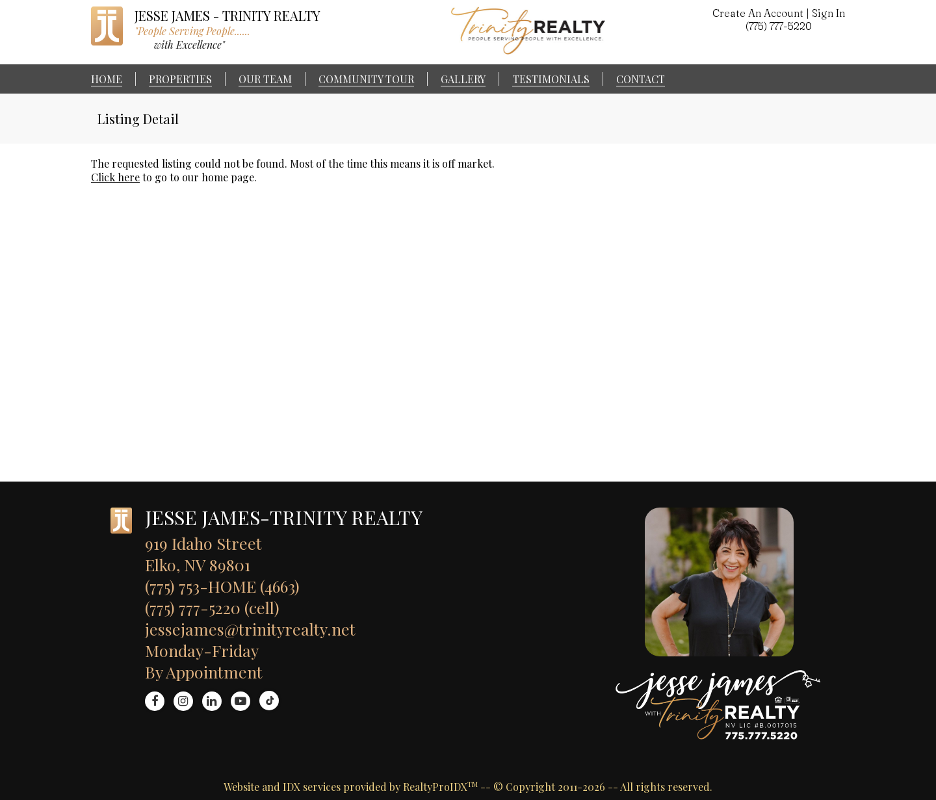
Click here (115, 177)
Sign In (828, 12)
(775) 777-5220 (779, 25)
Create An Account (757, 12)
